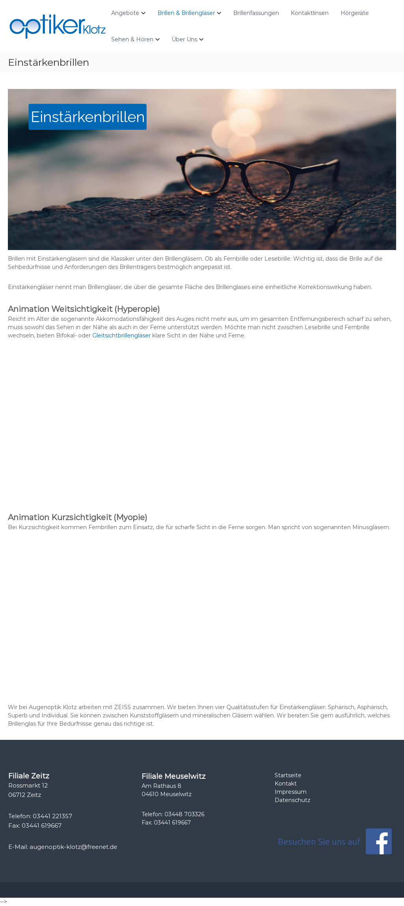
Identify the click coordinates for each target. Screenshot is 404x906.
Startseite (288, 775)
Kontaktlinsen (310, 13)
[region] (202, 169)
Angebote (125, 13)
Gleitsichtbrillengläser (121, 335)
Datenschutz (292, 800)
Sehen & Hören (132, 39)
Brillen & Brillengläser (186, 13)
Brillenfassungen (256, 13)
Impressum (291, 791)
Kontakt (286, 783)
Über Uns (184, 39)
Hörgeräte (354, 13)
